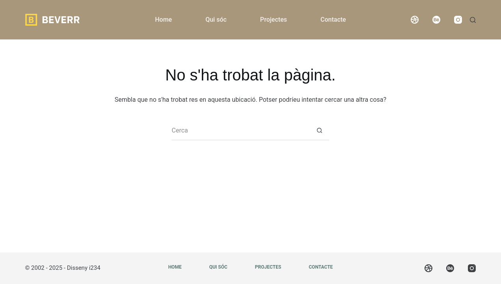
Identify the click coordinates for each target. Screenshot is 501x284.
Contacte (333, 19)
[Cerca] (473, 20)
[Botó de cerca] (319, 130)
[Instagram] (458, 20)
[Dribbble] (415, 20)
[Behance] (436, 20)
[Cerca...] (240, 130)
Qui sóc (216, 19)
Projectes (273, 19)
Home (163, 19)
